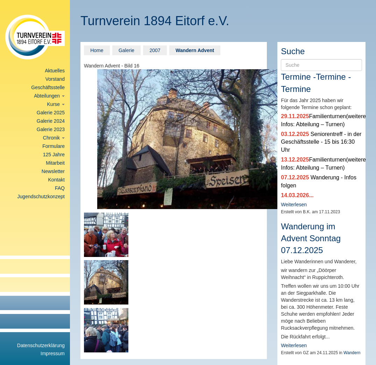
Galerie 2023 (51, 129)
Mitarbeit (55, 163)
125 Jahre (54, 154)
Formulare (53, 146)
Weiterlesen (294, 204)
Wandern (351, 352)
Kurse (56, 104)
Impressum (53, 353)
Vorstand (55, 79)
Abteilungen (49, 96)
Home (96, 50)
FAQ (60, 188)
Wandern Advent (195, 50)
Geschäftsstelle (48, 87)
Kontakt (56, 179)
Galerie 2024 (51, 121)
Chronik (54, 138)
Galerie (126, 50)
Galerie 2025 (51, 112)
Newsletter (53, 171)
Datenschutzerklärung (41, 345)
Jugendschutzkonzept (41, 196)
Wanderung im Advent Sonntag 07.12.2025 (311, 238)
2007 (154, 50)
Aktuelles (55, 70)
